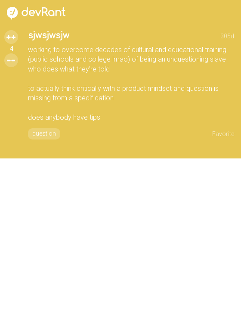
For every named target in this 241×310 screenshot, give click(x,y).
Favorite (223, 133)
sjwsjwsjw (48, 35)
